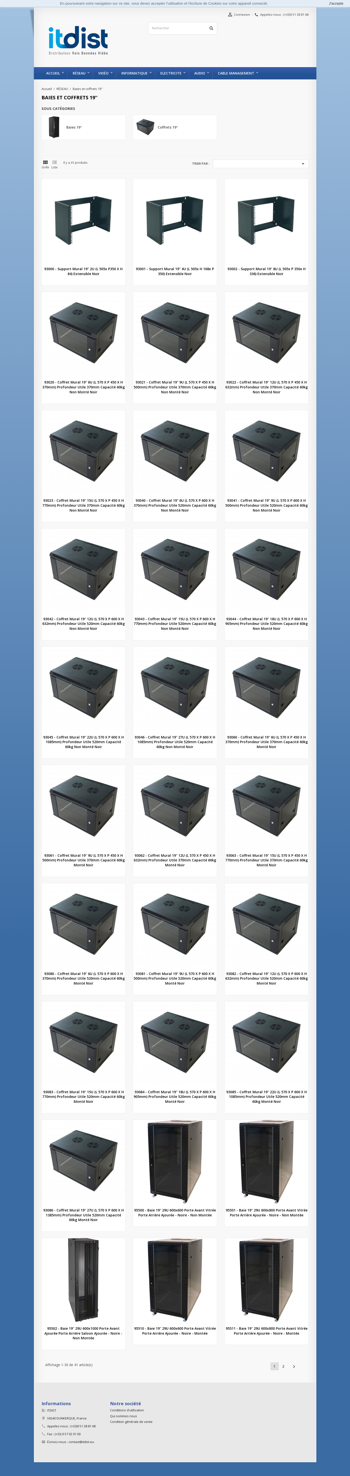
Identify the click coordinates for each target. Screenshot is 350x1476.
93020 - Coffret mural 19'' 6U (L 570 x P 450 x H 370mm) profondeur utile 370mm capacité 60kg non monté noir (83, 387)
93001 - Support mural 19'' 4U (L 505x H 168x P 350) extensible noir (175, 271)
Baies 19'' (74, 127)
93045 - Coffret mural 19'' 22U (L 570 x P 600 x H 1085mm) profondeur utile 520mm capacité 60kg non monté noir (83, 742)
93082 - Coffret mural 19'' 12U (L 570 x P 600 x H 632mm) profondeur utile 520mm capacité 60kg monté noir (266, 978)
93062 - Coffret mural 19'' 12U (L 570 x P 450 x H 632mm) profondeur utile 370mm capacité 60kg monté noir (175, 860)
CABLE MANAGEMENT (236, 73)
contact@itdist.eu (81, 1442)
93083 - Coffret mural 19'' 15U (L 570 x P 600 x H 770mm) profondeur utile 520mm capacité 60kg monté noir (83, 1097)
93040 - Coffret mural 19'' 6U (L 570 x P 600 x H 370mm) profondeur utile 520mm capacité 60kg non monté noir (175, 505)
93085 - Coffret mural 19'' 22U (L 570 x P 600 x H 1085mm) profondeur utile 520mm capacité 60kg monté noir (266, 1097)
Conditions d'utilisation (127, 1410)
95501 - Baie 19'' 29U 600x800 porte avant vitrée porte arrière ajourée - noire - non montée (267, 1212)
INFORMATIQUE (134, 73)
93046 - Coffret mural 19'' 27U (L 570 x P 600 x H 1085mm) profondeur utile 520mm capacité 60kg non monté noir (175, 742)
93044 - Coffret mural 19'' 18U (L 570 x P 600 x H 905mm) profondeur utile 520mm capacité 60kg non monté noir (266, 624)
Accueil (53, 73)
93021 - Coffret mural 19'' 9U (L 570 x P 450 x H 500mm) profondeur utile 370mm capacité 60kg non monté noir (175, 387)
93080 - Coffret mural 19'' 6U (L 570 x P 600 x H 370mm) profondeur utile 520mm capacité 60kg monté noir (83, 978)
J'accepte (336, 3)
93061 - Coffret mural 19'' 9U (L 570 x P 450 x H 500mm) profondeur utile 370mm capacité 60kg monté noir (83, 860)
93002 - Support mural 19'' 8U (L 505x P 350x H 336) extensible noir (266, 271)
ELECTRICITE (171, 73)
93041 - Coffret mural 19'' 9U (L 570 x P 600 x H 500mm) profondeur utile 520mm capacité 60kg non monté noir (266, 505)
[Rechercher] (182, 28)
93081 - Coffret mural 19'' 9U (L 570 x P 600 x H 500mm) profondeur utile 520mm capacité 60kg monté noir (175, 978)
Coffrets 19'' (168, 127)
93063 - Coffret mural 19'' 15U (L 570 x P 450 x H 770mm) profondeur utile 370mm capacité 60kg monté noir (266, 860)
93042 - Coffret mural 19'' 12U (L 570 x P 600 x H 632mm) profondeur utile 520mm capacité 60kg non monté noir (83, 624)
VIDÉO (103, 73)
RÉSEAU (79, 73)
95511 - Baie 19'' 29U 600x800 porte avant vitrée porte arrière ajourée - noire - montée (267, 1331)
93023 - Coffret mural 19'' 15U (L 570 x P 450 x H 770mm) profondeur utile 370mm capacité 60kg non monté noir (83, 505)
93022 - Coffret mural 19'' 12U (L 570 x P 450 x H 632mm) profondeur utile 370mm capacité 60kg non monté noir (266, 387)
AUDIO (199, 73)
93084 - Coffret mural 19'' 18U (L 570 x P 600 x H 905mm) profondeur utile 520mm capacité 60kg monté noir (175, 1097)
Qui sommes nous (123, 1416)
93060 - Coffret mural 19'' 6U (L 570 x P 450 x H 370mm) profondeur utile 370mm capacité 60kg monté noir (266, 742)
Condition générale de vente (131, 1421)
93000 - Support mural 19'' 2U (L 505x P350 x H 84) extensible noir (83, 271)
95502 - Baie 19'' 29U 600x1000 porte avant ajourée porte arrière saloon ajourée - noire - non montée (83, 1333)
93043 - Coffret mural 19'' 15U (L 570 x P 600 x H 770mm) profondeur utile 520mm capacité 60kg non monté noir (175, 624)
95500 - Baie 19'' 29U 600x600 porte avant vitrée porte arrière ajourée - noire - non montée (175, 1212)
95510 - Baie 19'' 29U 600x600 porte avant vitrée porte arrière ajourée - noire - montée (175, 1331)
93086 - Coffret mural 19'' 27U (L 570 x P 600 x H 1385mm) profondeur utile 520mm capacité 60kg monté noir (83, 1215)
